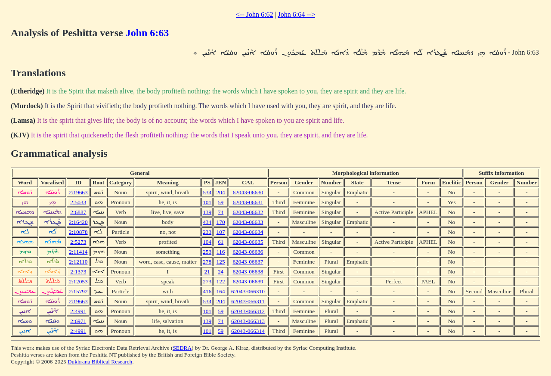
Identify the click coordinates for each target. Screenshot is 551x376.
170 (221, 222)
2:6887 (78, 212)
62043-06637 (247, 261)
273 (207, 281)
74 (220, 212)
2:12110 (78, 261)
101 (207, 202)
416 (207, 291)
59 (220, 202)
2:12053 (78, 281)
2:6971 (78, 321)
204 (221, 192)
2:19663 (78, 192)
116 (221, 252)
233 (207, 232)
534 (207, 192)
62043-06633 (247, 222)
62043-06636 (247, 252)
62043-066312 (248, 311)
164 (221, 291)
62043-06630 (247, 192)
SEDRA (182, 348)
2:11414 (78, 252)
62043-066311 (247, 301)
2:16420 (78, 222)
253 (207, 252)
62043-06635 (247, 242)
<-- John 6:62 (254, 14)
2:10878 (78, 232)
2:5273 (78, 242)
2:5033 (78, 202)
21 (207, 271)
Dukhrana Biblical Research (100, 361)
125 (221, 261)
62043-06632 (247, 212)
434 (207, 222)
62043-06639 (247, 281)
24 (220, 271)
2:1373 (78, 271)
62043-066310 (248, 291)
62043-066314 (248, 331)
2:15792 (78, 291)
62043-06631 (247, 202)
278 (207, 261)
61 (220, 242)
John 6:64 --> (296, 14)
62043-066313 (248, 321)
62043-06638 (247, 271)
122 (221, 281)
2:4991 (78, 311)
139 (207, 212)
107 (221, 232)
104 (207, 242)
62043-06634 (247, 232)
